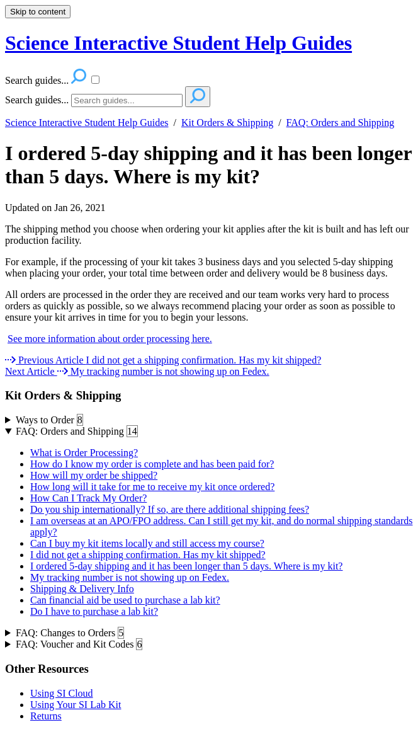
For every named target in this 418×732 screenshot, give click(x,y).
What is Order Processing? (84, 452)
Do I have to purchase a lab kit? (94, 611)
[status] (209, 267)
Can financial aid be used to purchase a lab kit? (125, 600)
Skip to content (37, 11)
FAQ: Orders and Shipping (340, 122)
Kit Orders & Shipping (227, 122)
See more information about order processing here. (110, 338)
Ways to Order (49, 420)
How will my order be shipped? (93, 475)
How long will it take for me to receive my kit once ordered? (152, 486)
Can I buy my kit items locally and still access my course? (147, 543)
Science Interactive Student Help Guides (86, 122)
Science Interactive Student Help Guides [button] (178, 42)
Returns (46, 716)
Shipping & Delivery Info (82, 588)
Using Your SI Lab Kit (75, 704)
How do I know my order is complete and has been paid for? (152, 464)
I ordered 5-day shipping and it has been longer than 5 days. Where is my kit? (208, 165)
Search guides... (37, 99)
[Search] (127, 100)
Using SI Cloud (61, 693)
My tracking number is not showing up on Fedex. (129, 577)
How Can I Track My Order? (88, 498)
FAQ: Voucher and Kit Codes (79, 644)
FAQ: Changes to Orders (70, 633)
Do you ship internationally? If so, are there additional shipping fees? (169, 509)
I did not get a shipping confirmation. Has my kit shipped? (148, 554)
